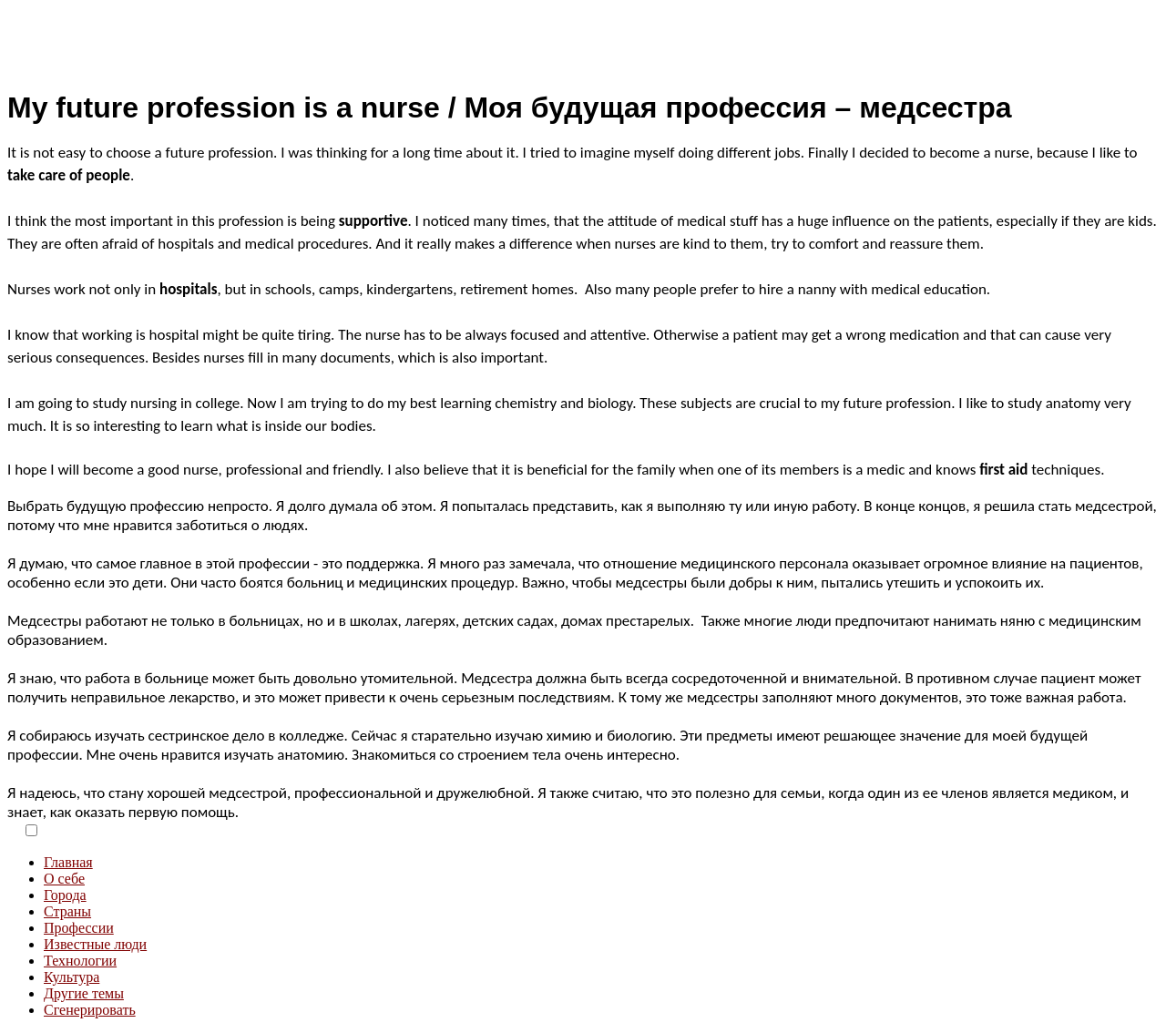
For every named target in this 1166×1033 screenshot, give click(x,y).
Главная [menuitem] (68, 862)
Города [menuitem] (65, 895)
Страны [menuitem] (67, 911)
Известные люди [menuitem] (95, 944)
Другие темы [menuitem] (84, 993)
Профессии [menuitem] (79, 928)
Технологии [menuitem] (80, 960)
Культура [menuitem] (71, 977)
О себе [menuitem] (64, 878)
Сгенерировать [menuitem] (90, 1010)
